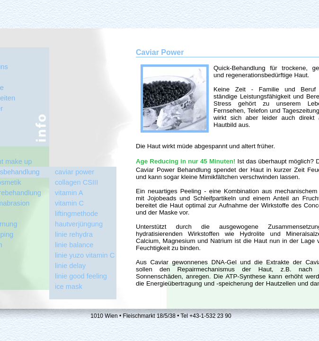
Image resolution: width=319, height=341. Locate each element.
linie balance (74, 245)
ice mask (68, 286)
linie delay (70, 265)
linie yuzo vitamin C (85, 255)
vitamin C (69, 203)
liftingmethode (76, 213)
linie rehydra (74, 234)
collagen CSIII (76, 182)
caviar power (74, 172)
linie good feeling (81, 276)
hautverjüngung (79, 224)
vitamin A (69, 193)
